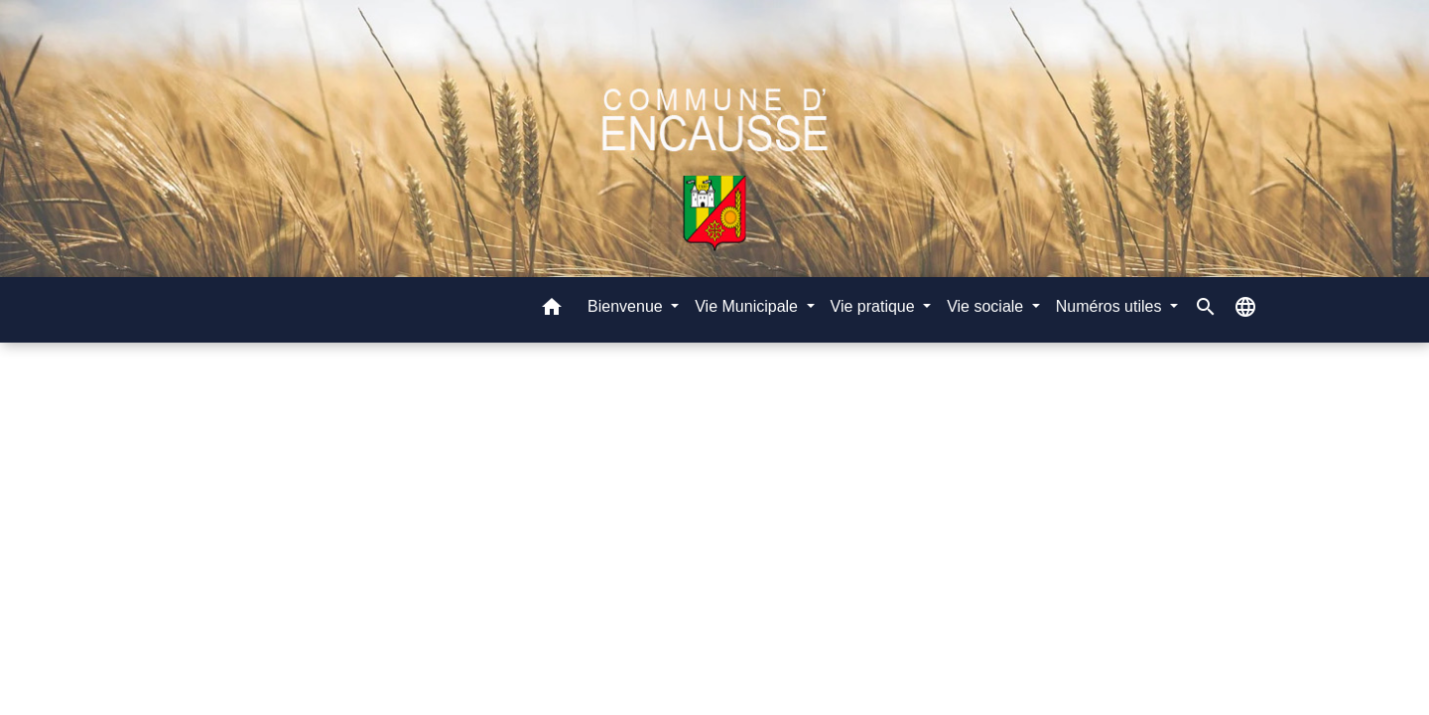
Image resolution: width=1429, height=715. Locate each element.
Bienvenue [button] (627, 306)
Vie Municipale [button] (748, 306)
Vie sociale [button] (987, 306)
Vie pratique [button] (875, 306)
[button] (552, 310)
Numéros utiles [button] (1111, 306)
